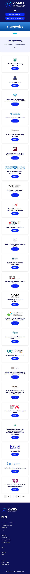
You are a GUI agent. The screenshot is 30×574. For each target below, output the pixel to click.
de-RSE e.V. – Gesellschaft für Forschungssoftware (15, 486)
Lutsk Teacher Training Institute (15, 64)
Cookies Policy (5, 564)
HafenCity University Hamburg (15, 468)
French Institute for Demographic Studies (15, 209)
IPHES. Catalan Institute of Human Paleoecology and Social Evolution (15, 392)
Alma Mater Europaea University (15, 263)
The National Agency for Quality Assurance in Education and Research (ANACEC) (15, 431)
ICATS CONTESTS (15, 82)
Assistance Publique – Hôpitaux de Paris (15, 172)
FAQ (3, 530)
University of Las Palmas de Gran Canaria (15, 337)
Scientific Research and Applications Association (15, 154)
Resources (4, 550)
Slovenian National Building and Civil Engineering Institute (15, 373)
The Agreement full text (8, 523)
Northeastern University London (15, 135)
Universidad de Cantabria (15, 355)
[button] (13, 45)
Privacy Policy (5, 562)
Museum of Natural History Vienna (15, 282)
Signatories (4, 527)
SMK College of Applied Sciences (15, 300)
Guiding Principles (6, 540)
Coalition (4, 535)
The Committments (7, 525)
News (3, 547)
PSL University (15, 451)
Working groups (6, 542)
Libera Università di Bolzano (15, 118)
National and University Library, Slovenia (15, 191)
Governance (5, 537)
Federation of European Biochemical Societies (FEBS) (15, 100)
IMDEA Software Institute (15, 227)
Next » (23, 496)
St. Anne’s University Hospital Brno (15, 411)
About (3, 560)
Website (15, 68)
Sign (3, 554)
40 (18, 496)
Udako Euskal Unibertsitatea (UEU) (15, 245)
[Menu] (15, 10)
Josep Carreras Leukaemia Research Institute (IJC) (15, 319)
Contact (4, 552)
